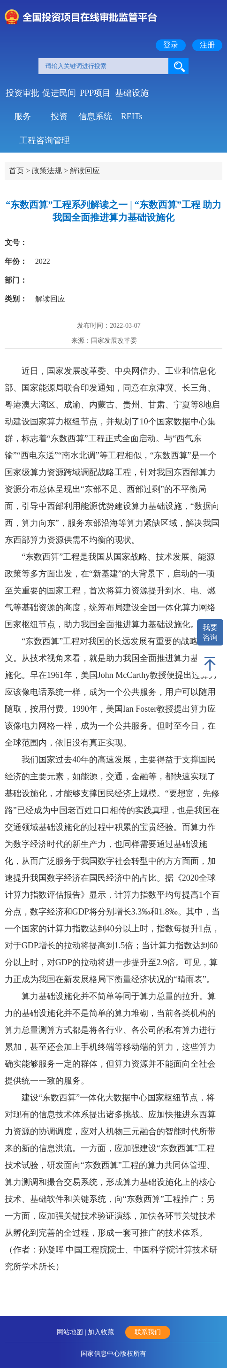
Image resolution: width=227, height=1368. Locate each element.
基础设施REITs (132, 96)
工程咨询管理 (44, 140)
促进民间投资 (59, 96)
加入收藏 (101, 1332)
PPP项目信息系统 (95, 96)
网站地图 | (72, 1332)
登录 (170, 45)
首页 (16, 171)
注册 (207, 45)
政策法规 (47, 171)
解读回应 (85, 171)
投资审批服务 (22, 96)
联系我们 (148, 1332)
